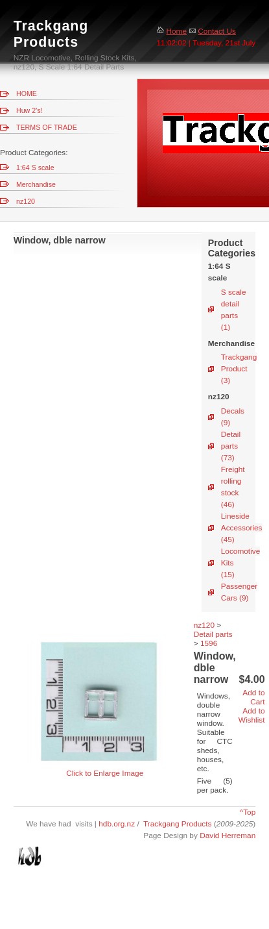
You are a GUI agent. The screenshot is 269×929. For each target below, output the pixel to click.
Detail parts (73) (230, 446)
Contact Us (212, 31)
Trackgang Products (177, 823)
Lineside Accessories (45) (242, 528)
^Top (248, 812)
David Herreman (227, 835)
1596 (208, 643)
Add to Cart (253, 697)
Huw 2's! (29, 110)
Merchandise (36, 184)
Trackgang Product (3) (239, 369)
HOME (26, 93)
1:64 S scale (35, 167)
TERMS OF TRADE (46, 127)
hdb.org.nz (118, 823)
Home (171, 31)
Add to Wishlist (252, 715)
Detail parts (213, 634)
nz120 (25, 201)
